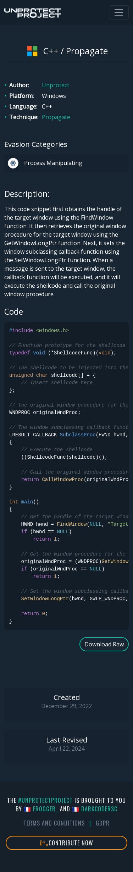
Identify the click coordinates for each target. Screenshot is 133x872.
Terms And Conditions (54, 823)
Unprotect (55, 85)
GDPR (103, 823)
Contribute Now (66, 843)
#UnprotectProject (45, 800)
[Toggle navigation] (119, 12)
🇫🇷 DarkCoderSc (94, 809)
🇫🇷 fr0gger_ (41, 809)
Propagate (56, 117)
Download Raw (104, 644)
